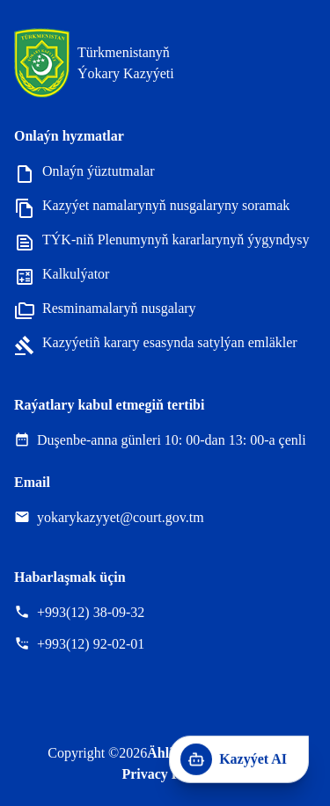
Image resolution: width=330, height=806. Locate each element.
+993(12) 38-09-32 (90, 612)
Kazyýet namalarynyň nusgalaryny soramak (152, 207)
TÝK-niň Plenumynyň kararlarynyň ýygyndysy (162, 241)
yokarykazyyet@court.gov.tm (120, 517)
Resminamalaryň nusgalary (105, 310)
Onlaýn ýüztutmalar (84, 173)
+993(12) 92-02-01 (90, 643)
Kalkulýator (61, 275)
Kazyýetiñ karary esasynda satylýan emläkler (155, 344)
